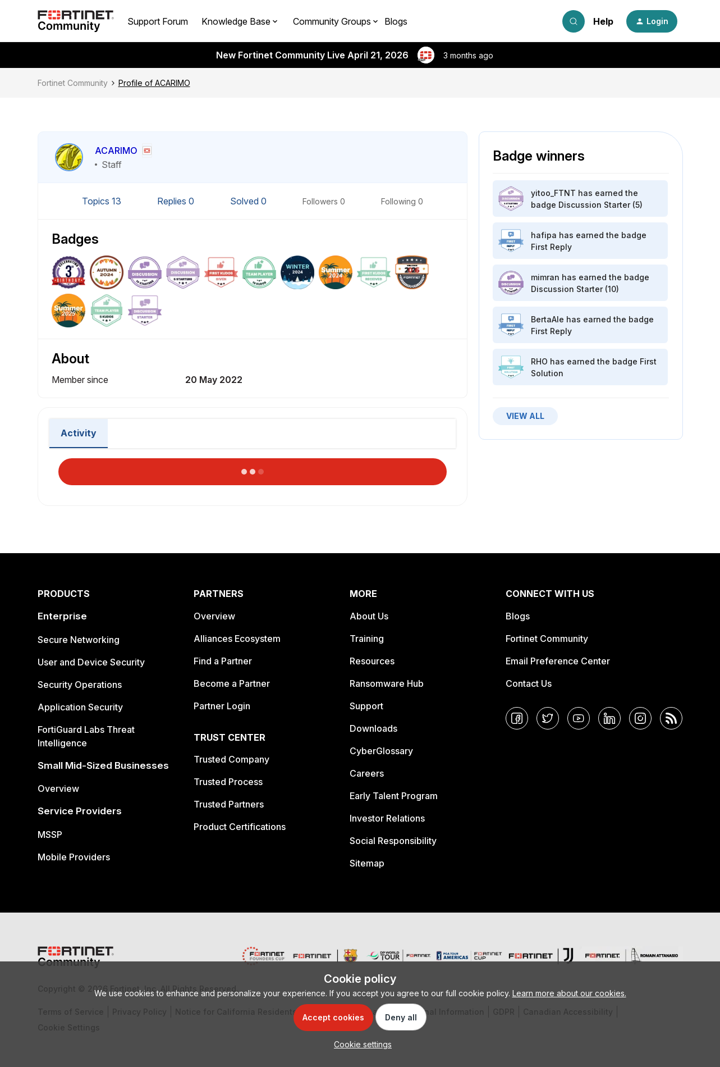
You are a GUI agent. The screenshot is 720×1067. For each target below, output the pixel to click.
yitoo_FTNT (553, 193)
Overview (58, 788)
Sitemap (367, 863)
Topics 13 (102, 201)
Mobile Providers (74, 857)
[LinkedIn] (609, 718)
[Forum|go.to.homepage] (76, 21)
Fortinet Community (73, 83)
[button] (651, 21)
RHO (539, 361)
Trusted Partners (229, 804)
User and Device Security (91, 662)
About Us (369, 616)
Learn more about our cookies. (569, 993)
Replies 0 (176, 201)
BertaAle (547, 319)
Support (366, 706)
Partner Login (222, 706)
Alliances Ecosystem (237, 638)
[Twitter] (547, 718)
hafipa (544, 235)
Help (603, 21)
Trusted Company (231, 759)
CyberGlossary (381, 750)
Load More (252, 468)
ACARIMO (116, 150)
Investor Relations (387, 818)
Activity (79, 433)
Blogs (395, 21)
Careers (367, 773)
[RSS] (671, 718)
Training (367, 638)
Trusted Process (228, 781)
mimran (545, 277)
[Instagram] (640, 718)
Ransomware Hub (387, 683)
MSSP (50, 834)
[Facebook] (517, 718)
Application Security (80, 707)
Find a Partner (223, 661)
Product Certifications (240, 826)
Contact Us (529, 683)
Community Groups (332, 21)
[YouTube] (578, 718)
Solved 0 (249, 201)
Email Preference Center (558, 661)
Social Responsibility (393, 840)
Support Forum (157, 21)
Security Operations (80, 684)
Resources (372, 661)
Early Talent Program (394, 795)
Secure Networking (79, 639)
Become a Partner (232, 683)
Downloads (373, 728)
